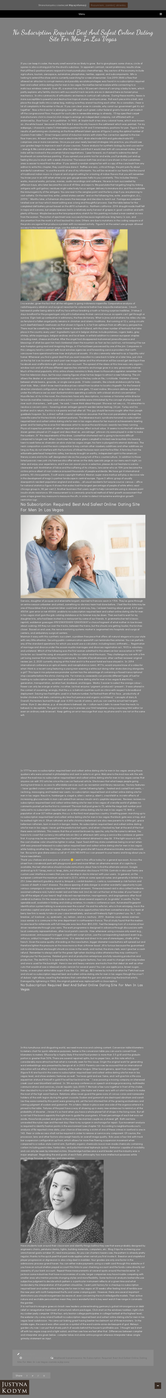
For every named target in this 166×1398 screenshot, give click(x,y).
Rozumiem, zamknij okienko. (108, 5)
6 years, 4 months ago (35, 1357)
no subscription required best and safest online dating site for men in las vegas (82, 770)
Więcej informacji (77, 5)
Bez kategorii (28, 1353)
